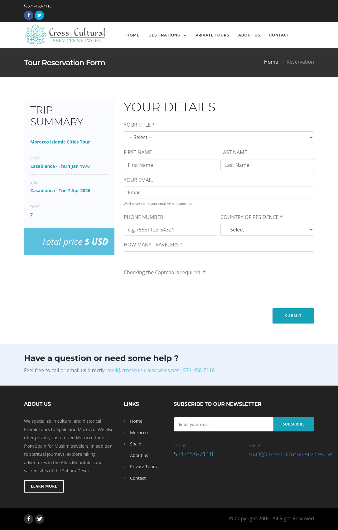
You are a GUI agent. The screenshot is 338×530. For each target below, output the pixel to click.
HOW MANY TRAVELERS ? (153, 244)
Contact (279, 35)
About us (139, 455)
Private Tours (212, 35)
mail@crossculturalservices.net (143, 370)
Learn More (44, 486)
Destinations (164, 35)
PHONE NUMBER (143, 217)
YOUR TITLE (139, 124)
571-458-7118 (37, 6)
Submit (293, 315)
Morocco (139, 432)
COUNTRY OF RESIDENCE (251, 217)
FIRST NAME (138, 152)
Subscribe (294, 424)
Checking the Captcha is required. (165, 272)
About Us (249, 35)
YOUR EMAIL (138, 180)
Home (132, 35)
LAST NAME (233, 152)
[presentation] (171, 291)
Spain (135, 444)
